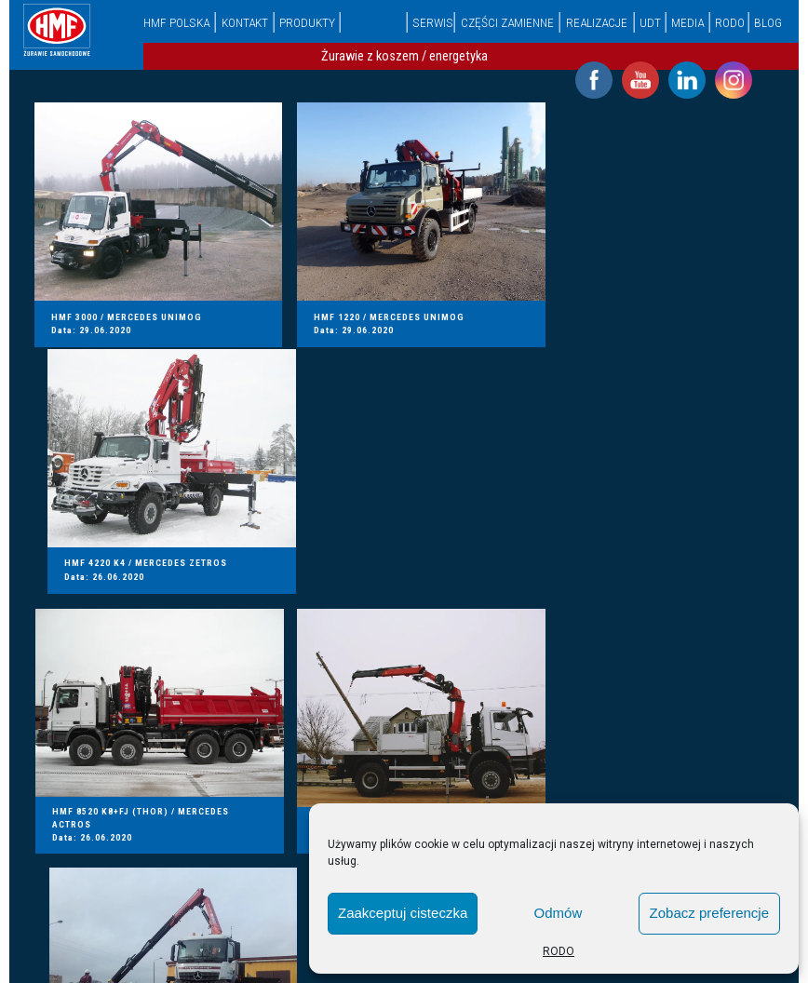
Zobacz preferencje (709, 913)
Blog (768, 22)
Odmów (558, 913)
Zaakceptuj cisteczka (402, 913)
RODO (558, 951)
